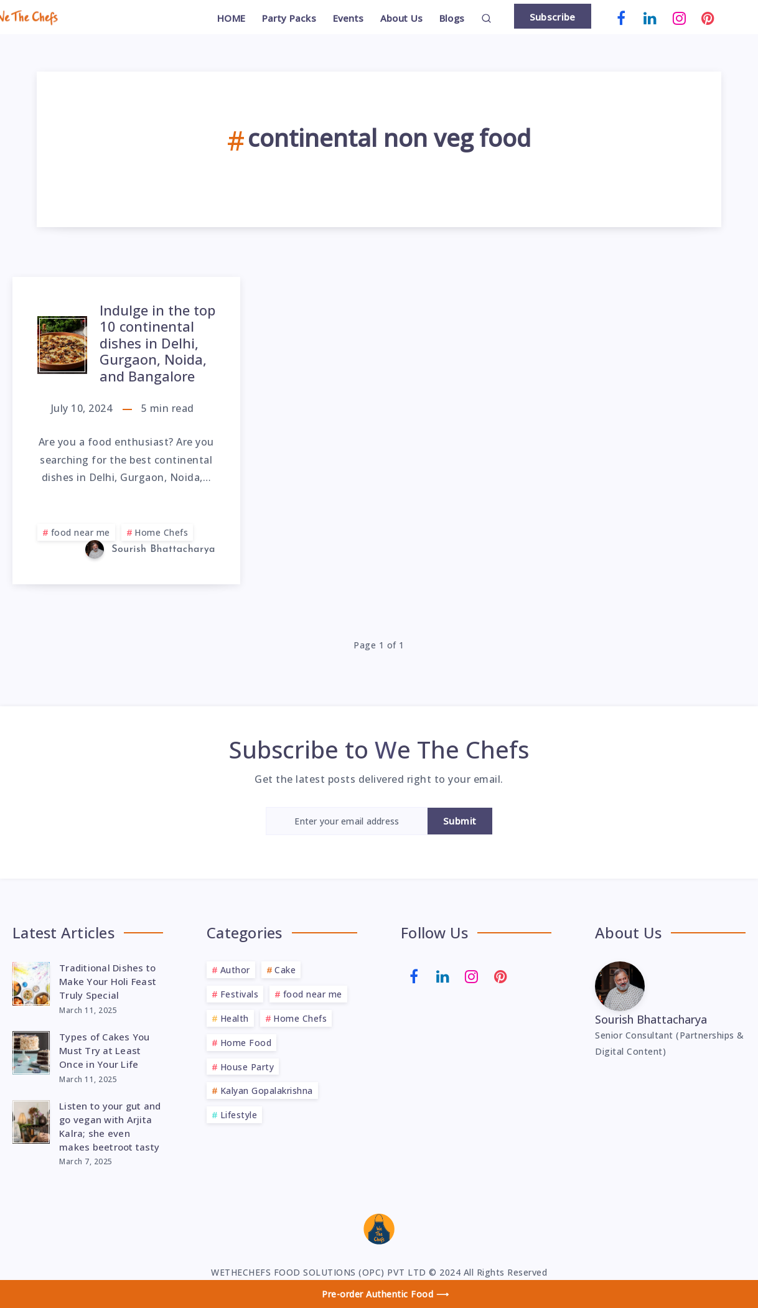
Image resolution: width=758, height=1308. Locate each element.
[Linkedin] (650, 16)
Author (235, 970)
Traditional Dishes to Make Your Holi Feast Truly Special (107, 981)
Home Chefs (161, 532)
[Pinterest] (708, 16)
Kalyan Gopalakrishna (266, 1090)
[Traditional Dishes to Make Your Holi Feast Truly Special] (31, 982)
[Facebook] (622, 16)
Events (348, 18)
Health (234, 1018)
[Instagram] (679, 16)
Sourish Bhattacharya (651, 1019)
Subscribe (553, 17)
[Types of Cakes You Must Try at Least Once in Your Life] (31, 1051)
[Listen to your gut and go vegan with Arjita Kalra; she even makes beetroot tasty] (31, 1120)
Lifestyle (239, 1115)
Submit (460, 821)
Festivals (239, 994)
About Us (401, 18)
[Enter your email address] (347, 821)
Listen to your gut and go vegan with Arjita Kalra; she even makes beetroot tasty (110, 1126)
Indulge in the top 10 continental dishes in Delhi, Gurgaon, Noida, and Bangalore (157, 343)
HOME (231, 18)
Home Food (246, 1043)
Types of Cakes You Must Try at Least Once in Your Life (104, 1050)
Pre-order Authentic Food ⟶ (385, 1294)
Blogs (452, 18)
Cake (285, 970)
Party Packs (289, 18)
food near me (80, 532)
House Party (247, 1067)
